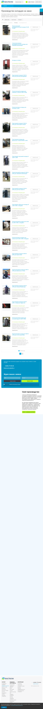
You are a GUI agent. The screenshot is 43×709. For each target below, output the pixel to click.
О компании (20, 683)
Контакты (19, 687)
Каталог (5, 5)
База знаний (12, 689)
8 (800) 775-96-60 (9, 365)
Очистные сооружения (4, 696)
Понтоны (3, 691)
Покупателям (20, 684)
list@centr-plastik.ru (9, 368)
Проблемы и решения (12, 686)
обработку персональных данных (14, 384)
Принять (3, 707)
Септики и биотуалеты (4, 689)
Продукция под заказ (5, 685)
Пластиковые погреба (4, 693)
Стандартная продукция (4, 684)
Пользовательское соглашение (21, 691)
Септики (11, 690)
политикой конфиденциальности (17, 705)
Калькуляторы (12, 684)
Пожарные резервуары (12, 695)
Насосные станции (5, 690)
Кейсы (11, 688)
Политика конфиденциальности (21, 689)
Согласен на (12, 384)
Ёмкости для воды (13, 691)
